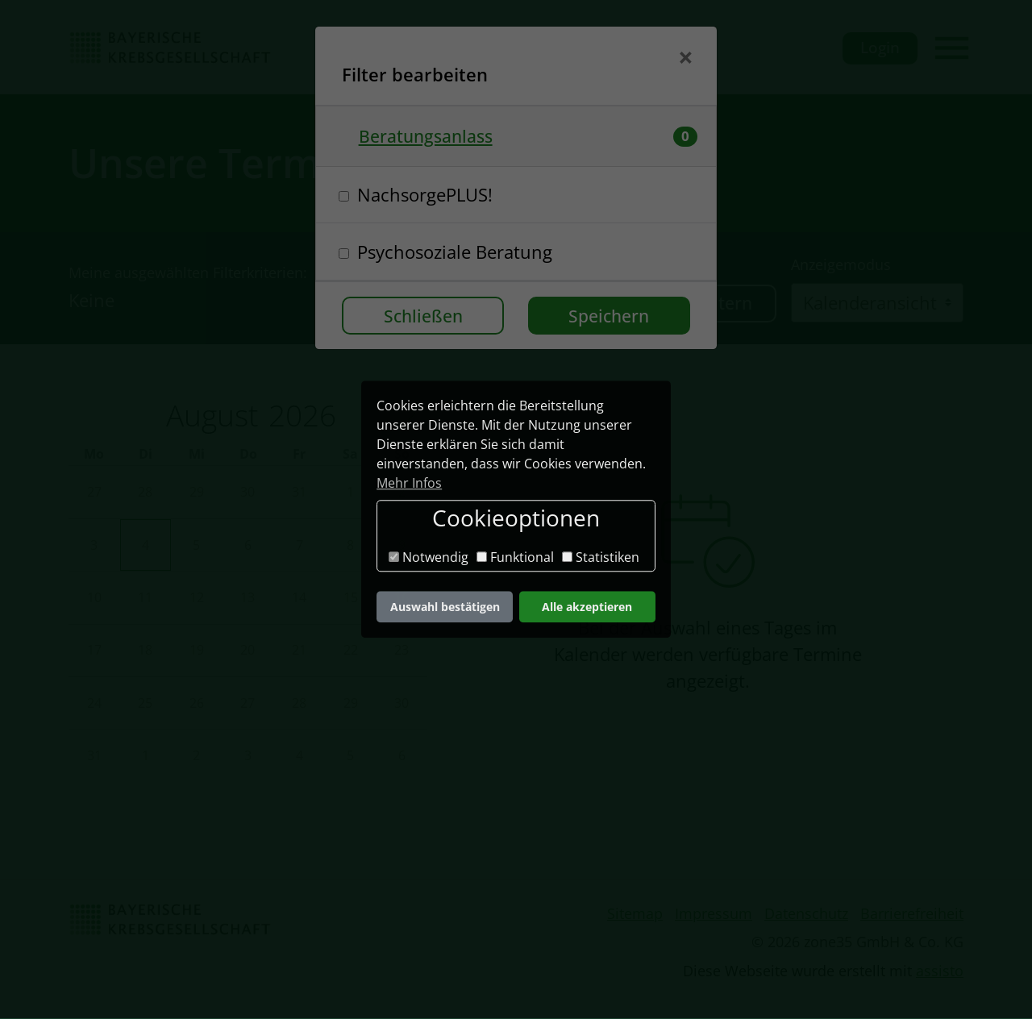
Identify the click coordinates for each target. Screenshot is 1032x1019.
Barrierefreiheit (911, 914)
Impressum (713, 914)
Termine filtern (691, 303)
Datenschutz (806, 914)
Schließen (423, 315)
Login (880, 48)
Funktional (515, 557)
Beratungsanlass (426, 136)
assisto (939, 971)
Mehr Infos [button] (409, 483)
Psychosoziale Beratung (454, 251)
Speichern (608, 315)
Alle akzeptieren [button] (587, 606)
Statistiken (600, 557)
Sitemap (635, 914)
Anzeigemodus (841, 265)
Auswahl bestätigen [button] (445, 606)
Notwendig (428, 557)
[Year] (298, 416)
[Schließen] (686, 59)
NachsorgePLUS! (425, 194)
